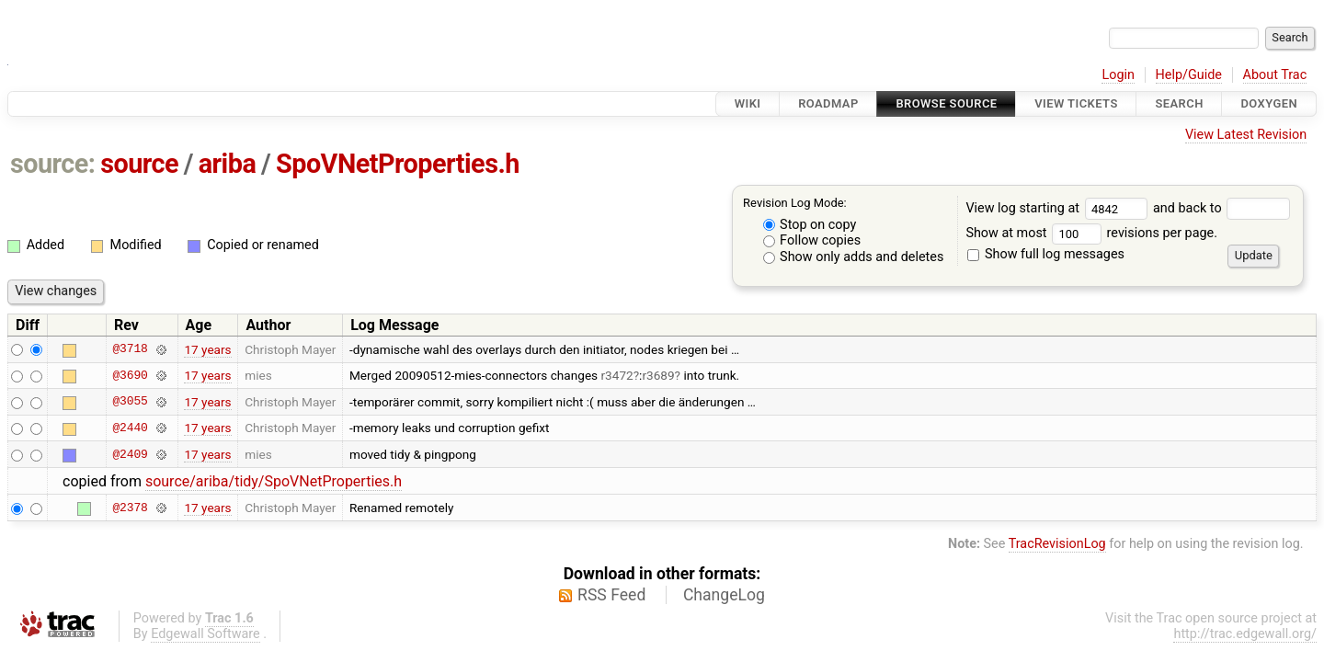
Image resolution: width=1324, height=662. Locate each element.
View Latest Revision (1246, 135)
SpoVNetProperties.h (397, 163)
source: (53, 163)
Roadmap (828, 103)
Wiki (748, 103)
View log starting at (1059, 208)
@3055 (129, 402)
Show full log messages (1045, 254)
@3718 (129, 349)
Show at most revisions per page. (1091, 233)
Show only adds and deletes (853, 257)
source (139, 163)
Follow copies (812, 240)
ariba (228, 163)
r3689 (658, 375)
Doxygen (1268, 103)
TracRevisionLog (1057, 544)
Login (1118, 75)
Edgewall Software (205, 634)
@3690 (129, 375)
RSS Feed (611, 595)
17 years (207, 349)
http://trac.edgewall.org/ (1245, 634)
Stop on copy (810, 225)
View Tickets (1075, 103)
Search (1179, 103)
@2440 (129, 427)
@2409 (129, 454)
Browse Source (946, 103)
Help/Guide (1189, 75)
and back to (1221, 208)
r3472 (617, 375)
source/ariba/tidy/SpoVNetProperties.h (273, 481)
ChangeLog (724, 595)
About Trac (1275, 75)
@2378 (129, 507)
